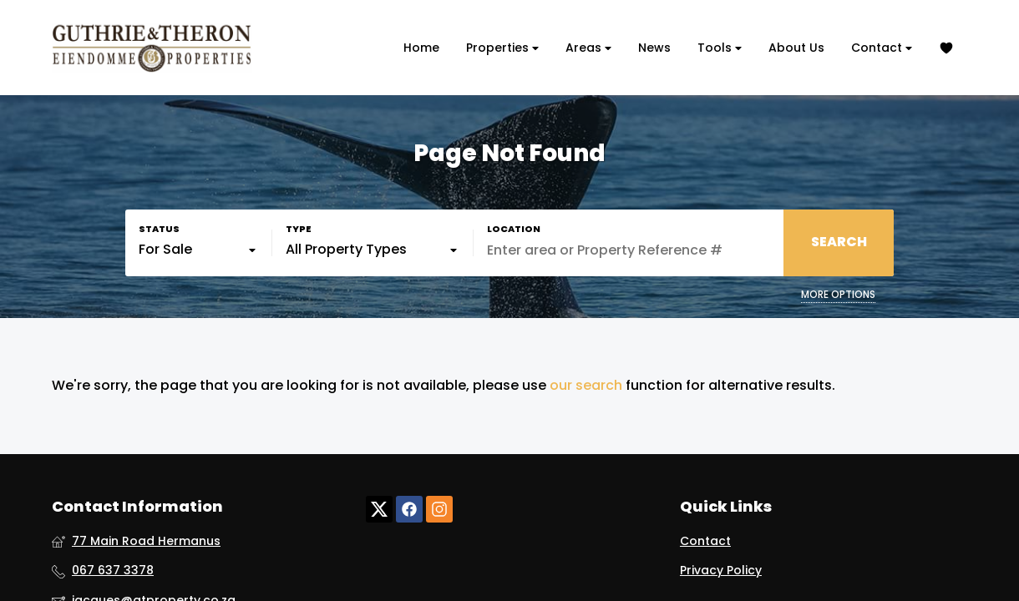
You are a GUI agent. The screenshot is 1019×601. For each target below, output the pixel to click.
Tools (719, 48)
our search (586, 385)
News (654, 47)
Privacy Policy (721, 570)
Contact (881, 48)
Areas (588, 48)
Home (421, 47)
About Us (796, 47)
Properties (502, 48)
